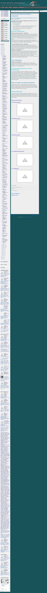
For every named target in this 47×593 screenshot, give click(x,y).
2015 (2, 53)
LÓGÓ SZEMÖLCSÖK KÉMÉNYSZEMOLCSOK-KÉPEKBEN (5, 68)
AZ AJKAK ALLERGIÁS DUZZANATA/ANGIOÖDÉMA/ (5, 160)
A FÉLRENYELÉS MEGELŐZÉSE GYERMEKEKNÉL (4, 228)
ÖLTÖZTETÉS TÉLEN (4, 143)
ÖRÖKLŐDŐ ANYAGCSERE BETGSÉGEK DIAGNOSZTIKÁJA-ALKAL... (4, 81)
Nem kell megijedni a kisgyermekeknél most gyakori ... (5, 70)
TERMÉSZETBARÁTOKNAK (5, 163)
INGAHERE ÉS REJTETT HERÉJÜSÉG (5, 534)
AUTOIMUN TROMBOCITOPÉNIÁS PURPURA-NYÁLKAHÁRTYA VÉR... (4, 77)
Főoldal (24, 215)
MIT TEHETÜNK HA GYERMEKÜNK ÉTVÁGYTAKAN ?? (4, 127)
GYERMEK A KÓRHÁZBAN (5, 148)
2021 (2, 46)
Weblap (6, 7)
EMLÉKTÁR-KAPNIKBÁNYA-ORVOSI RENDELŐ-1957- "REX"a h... (4, 231)
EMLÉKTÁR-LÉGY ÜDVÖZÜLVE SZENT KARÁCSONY (4, 96)
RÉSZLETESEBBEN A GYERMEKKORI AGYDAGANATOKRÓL (4, 153)
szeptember (3, 246)
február (3, 254)
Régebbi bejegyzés (35, 215)
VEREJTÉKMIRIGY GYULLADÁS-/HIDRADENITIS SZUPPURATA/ (7, 421)
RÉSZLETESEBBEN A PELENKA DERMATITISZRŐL (4, 105)
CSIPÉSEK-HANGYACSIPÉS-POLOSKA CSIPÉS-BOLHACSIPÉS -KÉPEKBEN (6, 299)
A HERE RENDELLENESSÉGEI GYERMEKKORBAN (6, 547)
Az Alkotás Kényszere (21, 7)
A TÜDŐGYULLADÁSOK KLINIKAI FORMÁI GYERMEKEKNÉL (4, 109)
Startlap (3, 7)
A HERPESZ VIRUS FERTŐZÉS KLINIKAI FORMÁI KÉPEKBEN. (5, 240)
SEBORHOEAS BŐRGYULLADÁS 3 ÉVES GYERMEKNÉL (4, 117)
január (3, 255)
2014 (2, 54)
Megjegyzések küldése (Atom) (27, 217)
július (3, 248)
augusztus (3, 247)
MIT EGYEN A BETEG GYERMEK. (5, 360)
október (3, 245)
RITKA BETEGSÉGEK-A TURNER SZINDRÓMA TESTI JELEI (4, 86)
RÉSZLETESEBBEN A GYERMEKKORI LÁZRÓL (4, 242)
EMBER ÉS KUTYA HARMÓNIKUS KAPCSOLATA (4, 172)
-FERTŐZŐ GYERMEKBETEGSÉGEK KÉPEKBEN (6, 313)
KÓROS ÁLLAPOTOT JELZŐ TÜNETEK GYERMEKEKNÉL (6, 306)
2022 (2, 45)
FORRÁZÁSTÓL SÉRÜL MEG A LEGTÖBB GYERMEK (4, 216)
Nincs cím (3, 220)
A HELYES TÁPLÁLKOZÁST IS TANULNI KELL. (4, 190)
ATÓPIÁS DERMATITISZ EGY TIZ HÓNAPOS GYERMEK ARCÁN (5, 84)
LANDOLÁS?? (3, 144)
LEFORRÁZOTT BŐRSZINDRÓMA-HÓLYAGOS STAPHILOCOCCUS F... (4, 122)
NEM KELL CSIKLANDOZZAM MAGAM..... (4, 202)
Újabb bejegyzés (14, 215)
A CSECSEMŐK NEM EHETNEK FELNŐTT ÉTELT (4, 178)
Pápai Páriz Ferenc (15, 7)
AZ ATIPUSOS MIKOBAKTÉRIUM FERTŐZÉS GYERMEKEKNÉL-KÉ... (4, 59)
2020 (2, 47)
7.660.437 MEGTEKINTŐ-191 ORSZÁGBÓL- (4, 165)
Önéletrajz (10, 7)
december (3, 55)
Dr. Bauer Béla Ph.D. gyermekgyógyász (13, 3)
